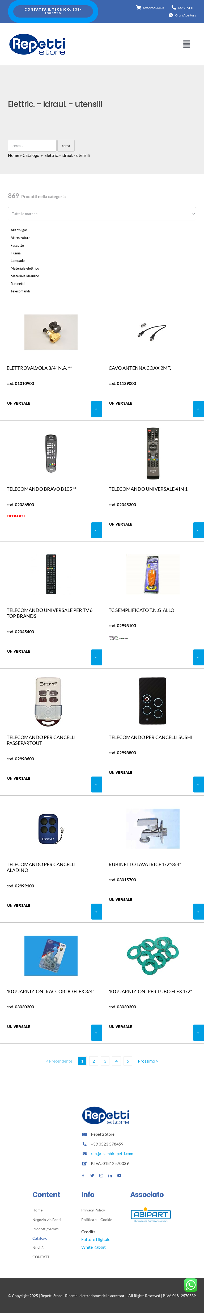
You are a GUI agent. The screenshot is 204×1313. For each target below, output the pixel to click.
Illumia (16, 253)
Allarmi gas (19, 230)
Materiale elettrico (25, 268)
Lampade (18, 260)
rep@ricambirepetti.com (112, 1153)
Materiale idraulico (25, 276)
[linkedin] (110, 1175)
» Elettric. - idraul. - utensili (65, 155)
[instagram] (101, 1175)
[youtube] (119, 1175)
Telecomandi (20, 291)
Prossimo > (148, 1060)
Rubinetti (17, 284)
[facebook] (83, 1175)
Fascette (17, 245)
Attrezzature (20, 238)
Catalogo (31, 155)
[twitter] (92, 1175)
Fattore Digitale (95, 1239)
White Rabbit (93, 1246)
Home (13, 155)
